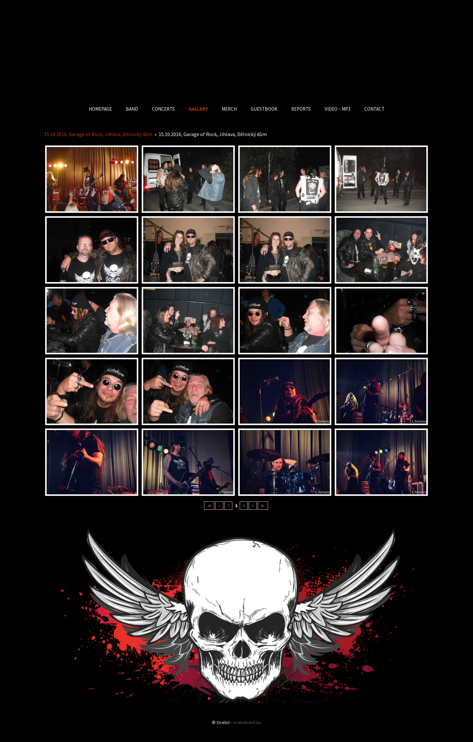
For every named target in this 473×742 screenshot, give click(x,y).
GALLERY (198, 109)
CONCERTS (163, 109)
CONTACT (374, 109)
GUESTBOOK (264, 109)
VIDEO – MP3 (337, 109)
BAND (132, 109)
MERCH (229, 109)
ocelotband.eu (247, 722)
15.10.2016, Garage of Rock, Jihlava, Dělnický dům (98, 134)
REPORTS (301, 109)
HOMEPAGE (100, 109)
